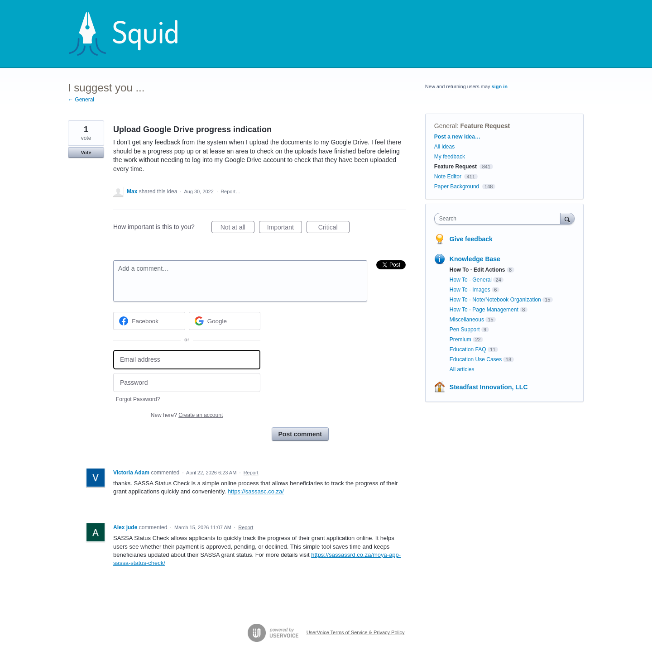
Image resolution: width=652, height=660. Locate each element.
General (445, 125)
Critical (334, 229)
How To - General (471, 280)
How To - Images (470, 290)
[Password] (186, 382)
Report (251, 472)
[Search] (567, 218)
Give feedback (471, 239)
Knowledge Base (475, 259)
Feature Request (485, 125)
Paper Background (456, 186)
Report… (230, 191)
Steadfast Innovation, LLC (489, 387)
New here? (187, 415)
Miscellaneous (467, 319)
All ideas (444, 146)
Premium (460, 339)
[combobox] (500, 218)
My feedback (449, 156)
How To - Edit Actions (477, 270)
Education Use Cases (476, 359)
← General (81, 99)
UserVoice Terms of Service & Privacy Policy (356, 632)
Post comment (300, 434)
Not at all (237, 229)
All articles (462, 369)
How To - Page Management (484, 309)
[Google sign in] (225, 321)
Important (284, 229)
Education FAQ (468, 349)
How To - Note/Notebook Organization (495, 300)
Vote (86, 152)
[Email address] (186, 359)
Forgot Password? (138, 399)
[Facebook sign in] (149, 321)
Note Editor (447, 176)
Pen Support (465, 329)
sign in (500, 86)
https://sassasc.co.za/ (256, 491)
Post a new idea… (457, 137)
